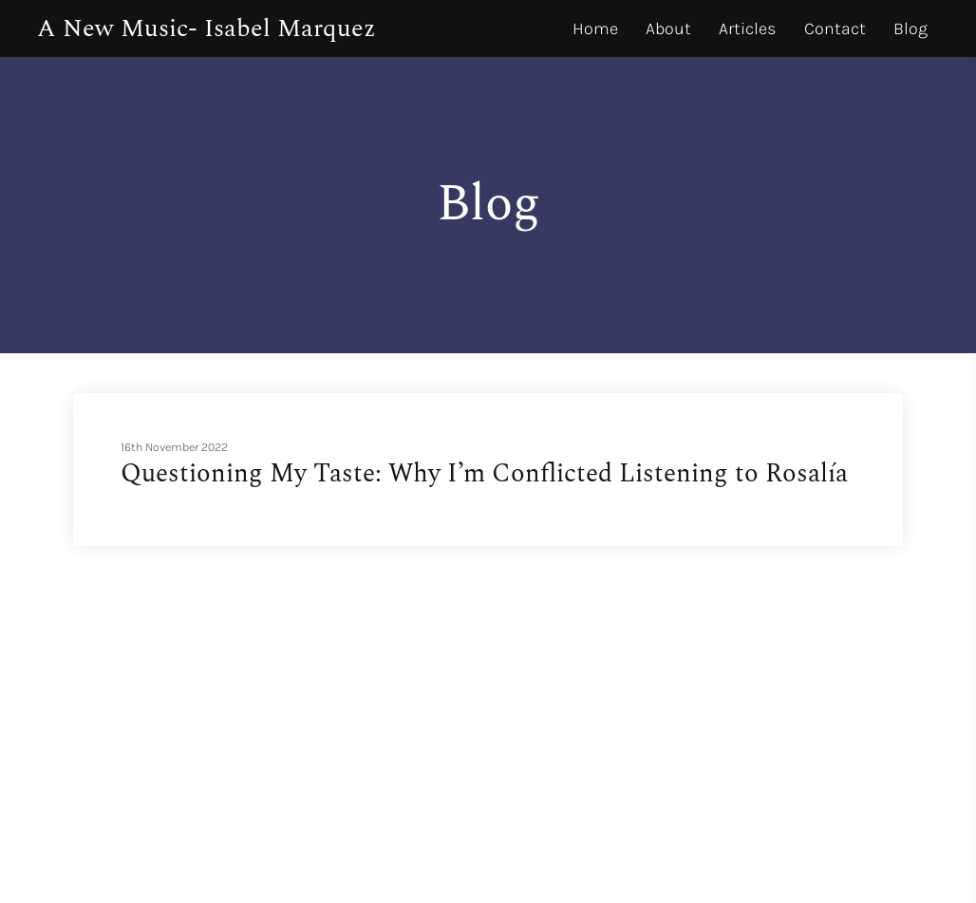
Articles (747, 28)
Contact (835, 28)
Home (595, 28)
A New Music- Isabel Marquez (206, 28)
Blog (910, 28)
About (668, 28)
